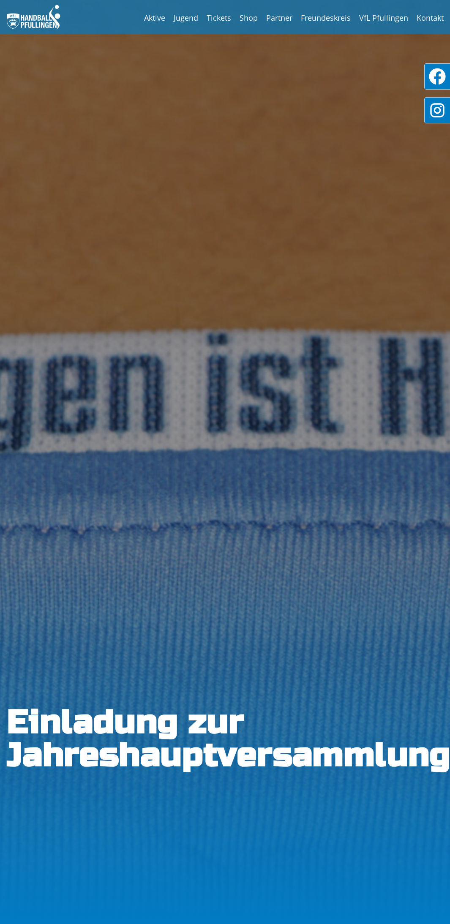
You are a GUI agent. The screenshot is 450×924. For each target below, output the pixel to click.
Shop (249, 18)
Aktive (154, 18)
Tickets (219, 18)
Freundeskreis (326, 18)
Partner (279, 18)
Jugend (186, 18)
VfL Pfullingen (383, 18)
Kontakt (430, 18)
